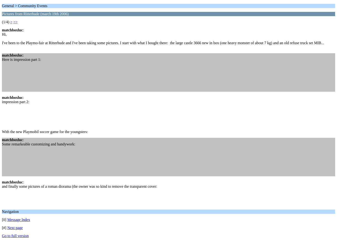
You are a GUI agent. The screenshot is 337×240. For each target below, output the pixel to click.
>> (15, 22)
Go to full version (15, 236)
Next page (15, 228)
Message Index (18, 220)
